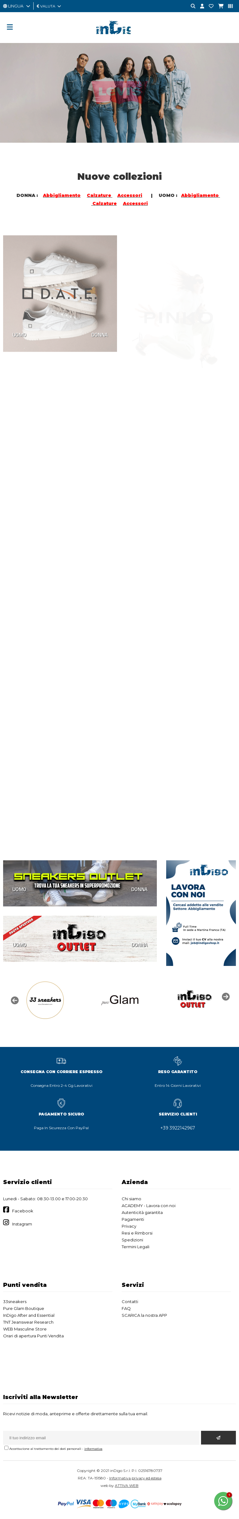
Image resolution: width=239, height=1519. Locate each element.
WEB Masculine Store (25, 1328)
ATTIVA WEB (126, 1485)
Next (225, 996)
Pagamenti (133, 1219)
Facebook (22, 1210)
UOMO (19, 889)
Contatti (130, 1301)
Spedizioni (132, 1239)
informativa (93, 1449)
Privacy (129, 1226)
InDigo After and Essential (28, 1315)
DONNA (139, 889)
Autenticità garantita (142, 1212)
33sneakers (14, 1301)
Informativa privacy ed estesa (135, 1478)
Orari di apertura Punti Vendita (33, 1335)
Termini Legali (135, 1246)
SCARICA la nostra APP (144, 1315)
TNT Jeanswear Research (28, 1322)
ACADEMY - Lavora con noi (149, 1205)
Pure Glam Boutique (23, 1308)
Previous (14, 1000)
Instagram (22, 1223)
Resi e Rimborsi (137, 1232)
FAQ (126, 1308)
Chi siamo (131, 1198)
